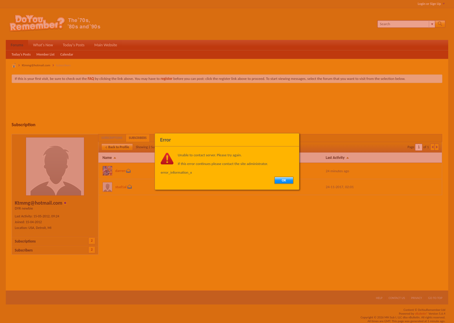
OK (284, 180)
